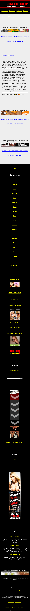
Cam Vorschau (15, 459)
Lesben (15, 234)
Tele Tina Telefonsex (8, 55)
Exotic (14, 207)
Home (14, 168)
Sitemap (7, 607)
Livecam (4, 17)
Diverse (14, 202)
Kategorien (12, 607)
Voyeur (15, 260)
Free (14, 216)
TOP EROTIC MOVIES (14, 545)
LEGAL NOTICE (11, 602)
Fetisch (15, 211)
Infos (18, 607)
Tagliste (22, 607)
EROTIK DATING (15, 536)
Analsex (14, 184)
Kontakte (14, 229)
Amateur (14, 180)
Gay (15, 220)
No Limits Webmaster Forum (15, 591)
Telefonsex (11, 17)
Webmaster (14, 265)
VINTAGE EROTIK (15, 554)
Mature (15, 243)
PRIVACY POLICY (18, 602)
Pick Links (12, 11)
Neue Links (5, 11)
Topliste (25, 11)
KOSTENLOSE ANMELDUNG (14, 442)
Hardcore (14, 225)
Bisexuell (14, 193)
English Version (14, 323)
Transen (14, 256)
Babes (14, 189)
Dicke (14, 198)
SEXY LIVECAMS (15, 370)
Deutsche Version (15, 327)
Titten (14, 251)
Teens (14, 247)
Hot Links (19, 11)
